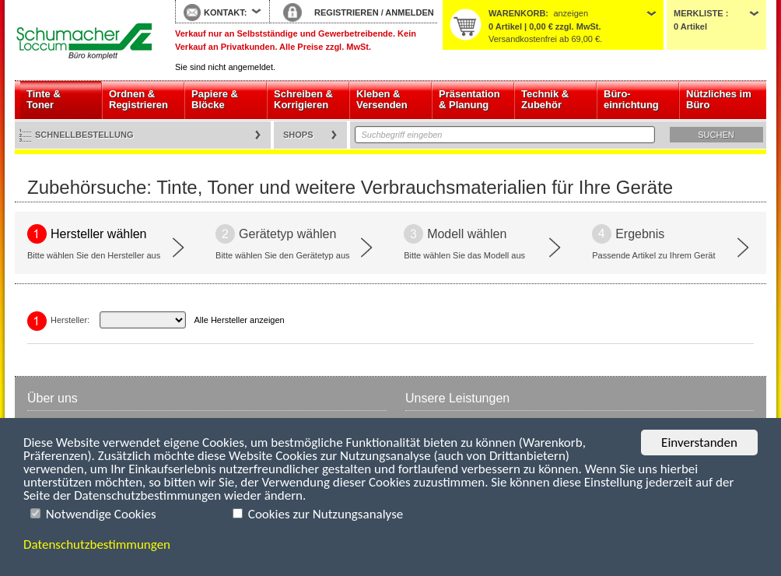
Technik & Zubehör (545, 99)
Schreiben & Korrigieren (303, 99)
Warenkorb (517, 13)
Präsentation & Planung (469, 99)
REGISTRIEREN (346, 12)
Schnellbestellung (84, 134)
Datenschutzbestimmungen (96, 544)
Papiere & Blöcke (214, 99)
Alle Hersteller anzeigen (239, 320)
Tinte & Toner (43, 99)
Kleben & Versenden (382, 99)
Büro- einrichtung (631, 99)
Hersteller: (70, 320)
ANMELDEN (409, 12)
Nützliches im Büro (718, 99)
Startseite (83, 40)
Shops (298, 134)
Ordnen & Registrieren (138, 99)
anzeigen (570, 13)
